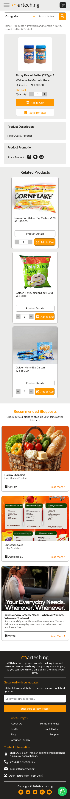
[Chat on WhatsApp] (62, 791)
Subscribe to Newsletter (35, 708)
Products (18, 25)
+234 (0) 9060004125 (22, 762)
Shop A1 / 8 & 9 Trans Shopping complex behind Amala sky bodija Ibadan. (37, 754)
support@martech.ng (22, 768)
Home (7, 25)
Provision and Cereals (39, 25)
